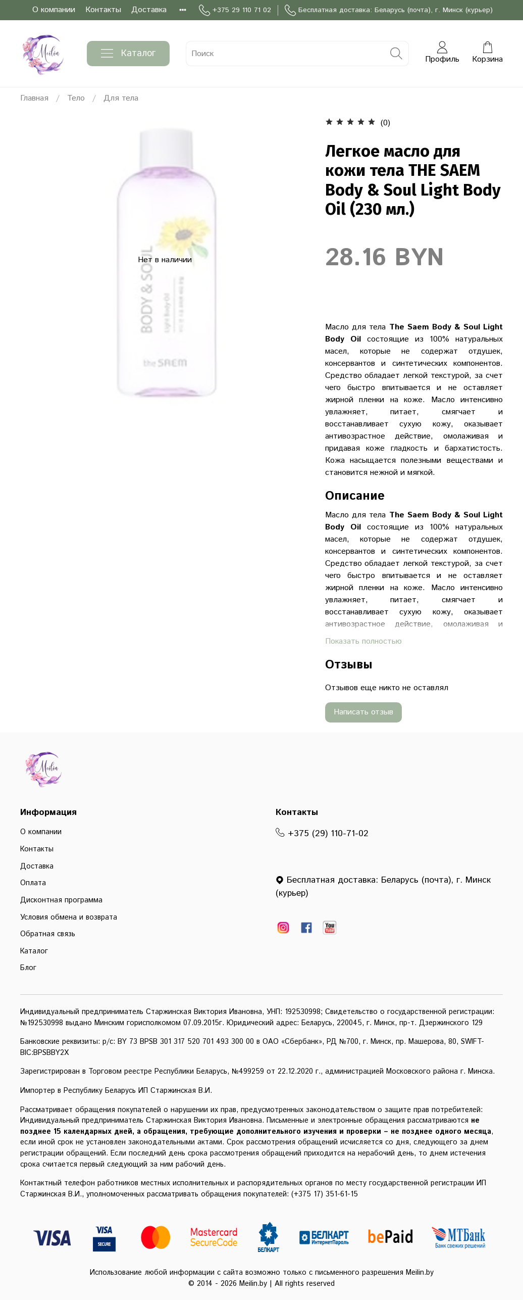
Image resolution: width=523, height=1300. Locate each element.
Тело (76, 98)
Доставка (149, 10)
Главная (34, 98)
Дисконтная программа (61, 900)
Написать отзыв (363, 712)
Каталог (128, 53)
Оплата (33, 883)
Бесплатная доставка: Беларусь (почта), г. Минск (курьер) (389, 10)
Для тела (120, 98)
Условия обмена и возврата (68, 917)
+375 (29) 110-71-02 (322, 833)
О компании (53, 10)
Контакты (103, 10)
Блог (28, 968)
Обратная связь (47, 934)
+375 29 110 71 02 (235, 10)
